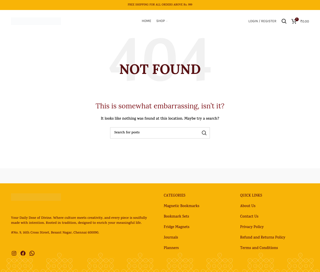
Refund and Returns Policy (263, 238)
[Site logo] (36, 21)
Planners (171, 249)
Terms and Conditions (259, 249)
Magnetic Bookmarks (181, 207)
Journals (171, 238)
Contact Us (249, 217)
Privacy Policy (252, 228)
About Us (248, 207)
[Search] (284, 21)
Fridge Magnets (177, 228)
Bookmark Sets (176, 217)
